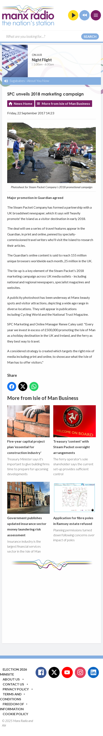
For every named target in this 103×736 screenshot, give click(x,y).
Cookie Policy (15, 714)
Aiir (4, 725)
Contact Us (13, 684)
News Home (23, 103)
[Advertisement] (55, 603)
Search (90, 36)
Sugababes (17, 81)
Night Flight (42, 60)
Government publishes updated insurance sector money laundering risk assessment (28, 509)
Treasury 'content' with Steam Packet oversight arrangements (74, 430)
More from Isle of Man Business (66, 103)
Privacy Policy (16, 689)
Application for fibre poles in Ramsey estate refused (74, 504)
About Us (11, 679)
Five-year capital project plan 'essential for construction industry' (28, 430)
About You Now (38, 81)
